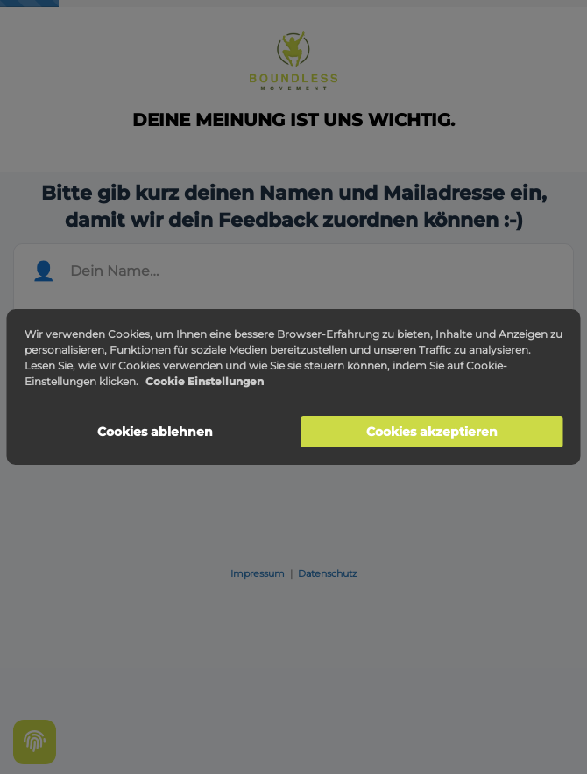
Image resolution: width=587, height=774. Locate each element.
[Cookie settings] (34, 742)
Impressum (257, 573)
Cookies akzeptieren (432, 432)
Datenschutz (327, 573)
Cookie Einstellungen (204, 381)
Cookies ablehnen (155, 432)
